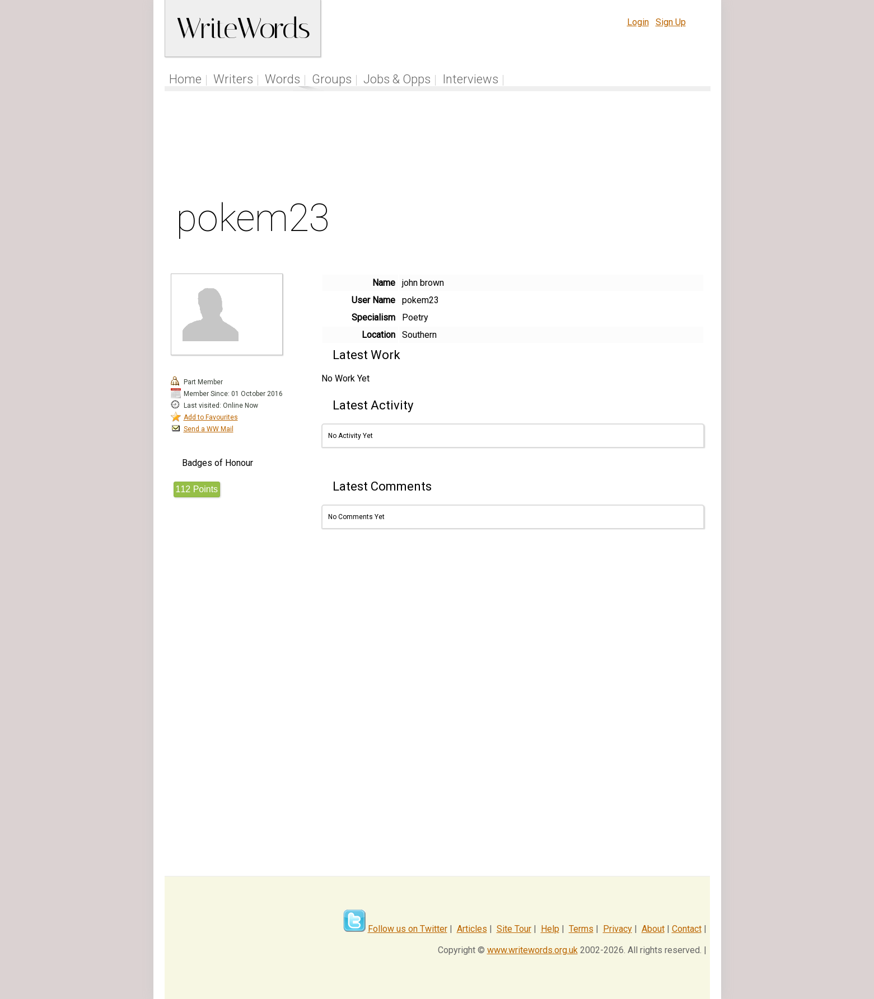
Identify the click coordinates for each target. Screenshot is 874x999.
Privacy (617, 928)
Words (282, 79)
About (653, 928)
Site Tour (514, 928)
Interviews (470, 79)
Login (638, 22)
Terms (581, 928)
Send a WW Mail (208, 429)
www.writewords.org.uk (532, 950)
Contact (687, 928)
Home (185, 79)
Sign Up (671, 22)
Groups (332, 79)
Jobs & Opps (397, 79)
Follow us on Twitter (407, 928)
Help (550, 928)
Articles (472, 928)
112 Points (197, 489)
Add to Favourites (211, 417)
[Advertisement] (437, 147)
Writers (233, 79)
